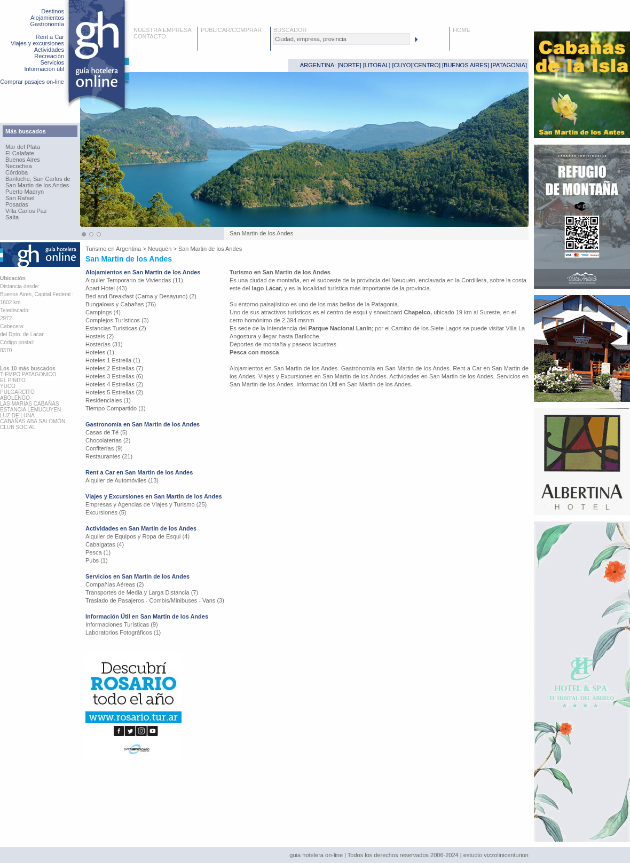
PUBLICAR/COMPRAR (231, 30)
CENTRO (426, 65)
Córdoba (16, 172)
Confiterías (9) (104, 448)
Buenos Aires (22, 159)
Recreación (49, 56)
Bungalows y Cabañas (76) (120, 304)
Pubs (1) (96, 560)
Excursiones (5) (105, 512)
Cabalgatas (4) (104, 544)
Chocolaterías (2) (107, 440)
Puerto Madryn (24, 191)
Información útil (44, 69)
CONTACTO (149, 36)
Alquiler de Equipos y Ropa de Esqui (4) (137, 536)
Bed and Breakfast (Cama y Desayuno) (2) (140, 296)
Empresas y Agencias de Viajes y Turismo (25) (146, 504)
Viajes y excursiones (37, 43)
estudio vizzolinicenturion (496, 855)
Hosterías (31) (104, 344)
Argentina (128, 249)
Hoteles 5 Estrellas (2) (114, 392)
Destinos (52, 11)
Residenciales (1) (108, 400)
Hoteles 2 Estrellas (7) (114, 368)
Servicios (52, 62)
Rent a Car (50, 37)
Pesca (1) (98, 552)
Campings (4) (103, 312)
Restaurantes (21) (108, 456)
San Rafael (19, 198)
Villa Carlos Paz (25, 211)
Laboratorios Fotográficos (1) (123, 632)
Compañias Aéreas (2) (114, 584)
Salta (12, 217)
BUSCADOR (289, 30)
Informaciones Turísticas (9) (121, 624)
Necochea (18, 166)
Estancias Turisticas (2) (115, 328)
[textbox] (341, 39)
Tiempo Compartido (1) (115, 408)
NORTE (349, 65)
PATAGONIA (508, 65)
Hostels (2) (99, 336)
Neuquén (160, 249)
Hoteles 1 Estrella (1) (112, 360)
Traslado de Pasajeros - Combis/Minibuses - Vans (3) (154, 600)
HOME (461, 30)
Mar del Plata (22, 147)
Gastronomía (47, 24)
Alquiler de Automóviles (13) (122, 480)
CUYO (402, 65)
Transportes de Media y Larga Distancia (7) (141, 592)
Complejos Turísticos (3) (117, 320)
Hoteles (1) (99, 352)
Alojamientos (47, 17)
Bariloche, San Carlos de (37, 179)
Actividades (49, 49)
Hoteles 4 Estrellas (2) (114, 384)
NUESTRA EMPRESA (162, 30)
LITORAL (377, 65)
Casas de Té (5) (106, 432)
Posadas (16, 204)
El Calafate (19, 153)
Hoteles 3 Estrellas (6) (114, 376)
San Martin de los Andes (37, 185)
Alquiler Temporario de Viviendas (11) (134, 280)
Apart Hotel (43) (106, 288)
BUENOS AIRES (465, 65)
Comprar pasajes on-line (32, 81)
